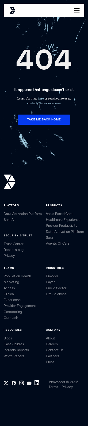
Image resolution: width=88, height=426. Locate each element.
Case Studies (14, 344)
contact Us (54, 350)
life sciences (56, 294)
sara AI (9, 220)
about (50, 338)
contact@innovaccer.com (44, 103)
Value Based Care (59, 214)
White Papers (14, 356)
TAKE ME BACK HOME (44, 119)
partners (52, 356)
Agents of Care (57, 243)
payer (50, 282)
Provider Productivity (61, 225)
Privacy (67, 387)
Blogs (8, 338)
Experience (12, 300)
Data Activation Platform (23, 214)
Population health (17, 276)
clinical (9, 294)
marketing (11, 282)
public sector (56, 288)
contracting (13, 312)
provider (52, 276)
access (9, 288)
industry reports (16, 350)
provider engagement (20, 306)
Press (50, 362)
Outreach (11, 318)
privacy (9, 256)
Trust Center (13, 244)
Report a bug (13, 250)
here (41, 98)
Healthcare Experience (63, 220)
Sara (49, 237)
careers (52, 344)
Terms (53, 387)
